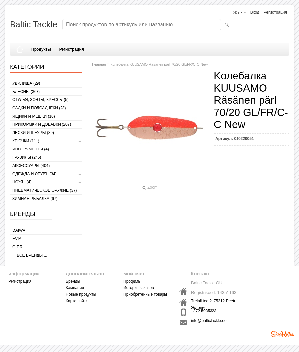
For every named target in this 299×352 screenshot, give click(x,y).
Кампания (75, 287)
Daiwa (18, 230)
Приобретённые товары (145, 294)
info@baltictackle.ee (209, 320)
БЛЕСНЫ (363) (26, 91)
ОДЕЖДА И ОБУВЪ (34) (34, 174)
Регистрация (275, 12)
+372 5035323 (203, 311)
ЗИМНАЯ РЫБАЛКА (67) (35, 198)
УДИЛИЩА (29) (26, 83)
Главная (99, 64)
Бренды (73, 281)
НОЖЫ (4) (21, 182)
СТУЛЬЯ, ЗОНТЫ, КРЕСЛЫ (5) (40, 99)
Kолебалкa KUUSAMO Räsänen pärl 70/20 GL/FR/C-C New (159, 64)
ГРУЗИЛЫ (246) (26, 157)
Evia (16, 238)
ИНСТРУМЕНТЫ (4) (30, 149)
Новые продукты (81, 294)
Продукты (41, 49)
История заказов (138, 287)
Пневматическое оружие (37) (44, 190)
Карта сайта (77, 301)
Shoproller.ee (282, 334)
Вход (254, 12)
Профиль (131, 281)
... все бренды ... (29, 255)
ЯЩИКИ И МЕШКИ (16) (33, 116)
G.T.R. (18, 247)
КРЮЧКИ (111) (25, 141)
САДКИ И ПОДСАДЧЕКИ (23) (39, 108)
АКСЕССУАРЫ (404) (31, 165)
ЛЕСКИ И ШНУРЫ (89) (33, 132)
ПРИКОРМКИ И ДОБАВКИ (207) (41, 124)
